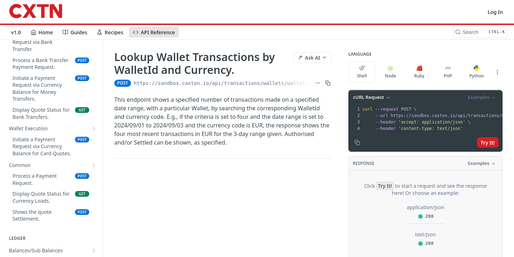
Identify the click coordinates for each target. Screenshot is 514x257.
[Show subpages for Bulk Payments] (94, 182)
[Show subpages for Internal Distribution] (94, 76)
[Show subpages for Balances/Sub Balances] (94, 65)
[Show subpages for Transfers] (94, 171)
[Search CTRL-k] (480, 32)
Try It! (488, 142)
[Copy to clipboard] (357, 142)
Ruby (419, 72)
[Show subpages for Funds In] (94, 118)
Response (363, 163)
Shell (362, 72)
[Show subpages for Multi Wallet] (94, 234)
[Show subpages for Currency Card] (94, 213)
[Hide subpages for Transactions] (94, 245)
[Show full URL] (318, 83)
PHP (448, 72)
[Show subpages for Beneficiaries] (94, 160)
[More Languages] (497, 72)
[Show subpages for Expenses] (94, 223)
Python (476, 72)
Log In (495, 12)
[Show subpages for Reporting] (94, 87)
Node (390, 72)
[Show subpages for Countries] (94, 149)
